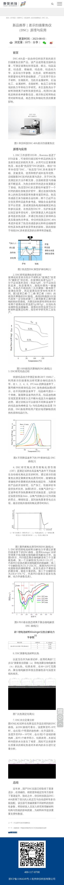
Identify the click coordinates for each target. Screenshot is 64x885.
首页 (7, 18)
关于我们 (13, 18)
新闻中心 (20, 18)
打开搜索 (52, 4)
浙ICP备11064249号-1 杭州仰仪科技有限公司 (32, 879)
